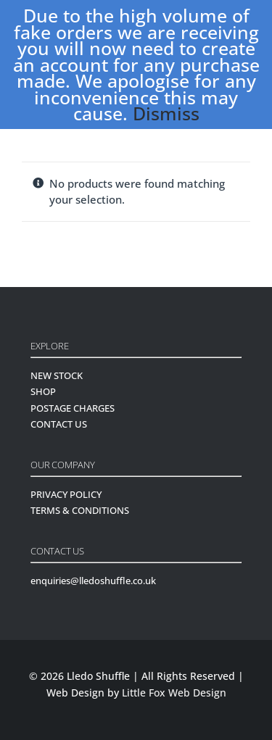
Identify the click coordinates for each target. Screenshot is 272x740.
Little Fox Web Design (174, 692)
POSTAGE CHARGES (72, 408)
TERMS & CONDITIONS (79, 510)
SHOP (43, 391)
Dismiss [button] (166, 113)
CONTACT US (58, 424)
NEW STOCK (56, 375)
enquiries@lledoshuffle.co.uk (93, 580)
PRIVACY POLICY (66, 494)
